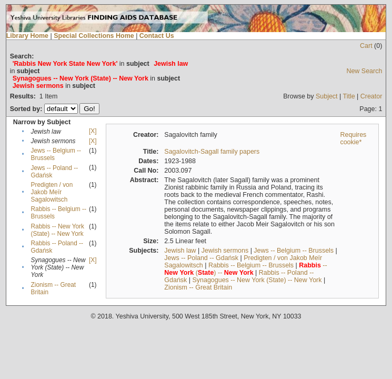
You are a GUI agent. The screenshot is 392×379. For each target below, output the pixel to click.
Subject (327, 96)
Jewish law (180, 250)
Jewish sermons (225, 250)
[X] (92, 131)
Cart (366, 45)
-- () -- (245, 269)
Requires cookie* (353, 138)
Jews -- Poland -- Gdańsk (201, 258)
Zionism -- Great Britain (198, 287)
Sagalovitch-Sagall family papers (211, 151)
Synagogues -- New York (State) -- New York (256, 280)
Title (349, 96)
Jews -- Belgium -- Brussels (294, 250)
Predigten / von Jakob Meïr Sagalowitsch (52, 192)
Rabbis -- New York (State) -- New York (57, 230)
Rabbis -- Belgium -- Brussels (251, 265)
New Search (364, 71)
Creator (371, 96)
